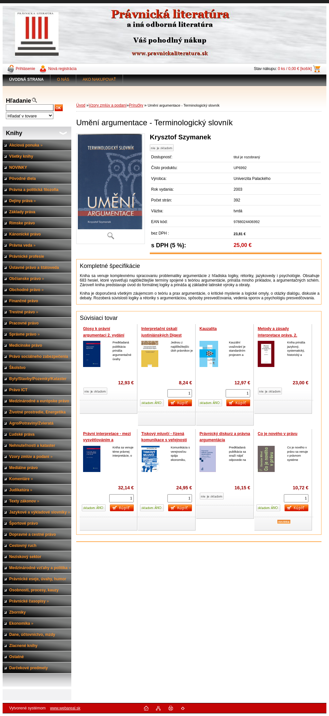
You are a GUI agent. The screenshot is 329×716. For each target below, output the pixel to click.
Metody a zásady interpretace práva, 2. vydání (277, 335)
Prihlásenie (25, 68)
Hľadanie (18, 100)
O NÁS (63, 79)
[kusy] (179, 393)
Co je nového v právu (277, 433)
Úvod (80, 105)
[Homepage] (26, 79)
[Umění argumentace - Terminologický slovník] (111, 189)
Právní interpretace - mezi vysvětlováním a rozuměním (107, 440)
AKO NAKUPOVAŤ (99, 79)
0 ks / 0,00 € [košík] (295, 68)
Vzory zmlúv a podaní (107, 105)
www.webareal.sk (65, 708)
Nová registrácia (62, 68)
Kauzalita (208, 328)
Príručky (136, 105)
